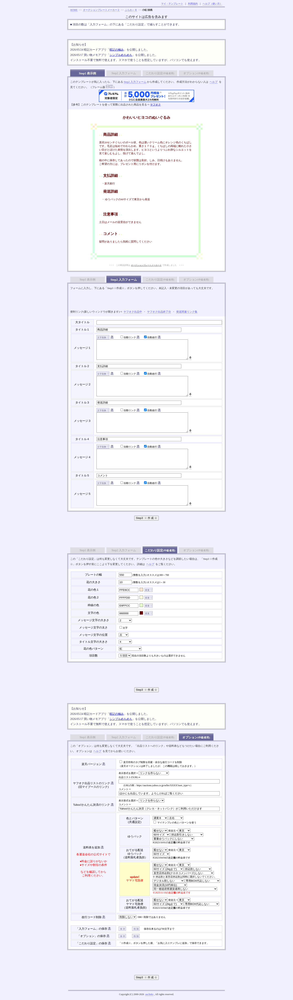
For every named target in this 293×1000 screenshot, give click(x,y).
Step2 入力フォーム (124, 73)
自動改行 (150, 337)
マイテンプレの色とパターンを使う (174, 822)
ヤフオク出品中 (133, 311)
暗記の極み (116, 49)
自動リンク (128, 337)
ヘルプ (214, 81)
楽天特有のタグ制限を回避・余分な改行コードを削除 (150, 762)
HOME (74, 10)
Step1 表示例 (87, 73)
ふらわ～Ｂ (131, 10)
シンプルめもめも (120, 55)
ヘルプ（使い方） (212, 3)
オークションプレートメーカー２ (101, 10)
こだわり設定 (160, 73)
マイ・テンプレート (172, 3)
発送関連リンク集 (186, 311)
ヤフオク (155, 104)
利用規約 (193, 3)
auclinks (149, 994)
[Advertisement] (146, 300)
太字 (123, 627)
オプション (196, 73)
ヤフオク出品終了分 (159, 311)
